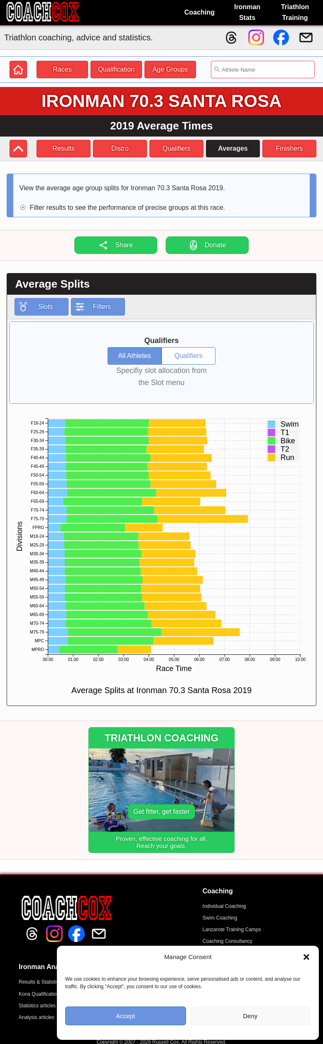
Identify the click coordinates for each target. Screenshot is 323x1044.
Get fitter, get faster (161, 811)
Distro (120, 148)
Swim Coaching (220, 918)
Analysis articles (36, 1017)
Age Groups (170, 69)
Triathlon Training (295, 12)
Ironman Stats (247, 12)
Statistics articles (37, 1006)
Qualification (116, 69)
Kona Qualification (39, 994)
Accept (125, 1015)
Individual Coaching (224, 906)
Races (62, 69)
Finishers (289, 148)
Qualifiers (176, 148)
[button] (306, 957)
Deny (250, 1015)
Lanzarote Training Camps (232, 929)
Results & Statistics (40, 982)
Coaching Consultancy (227, 941)
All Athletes (134, 355)
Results (63, 148)
